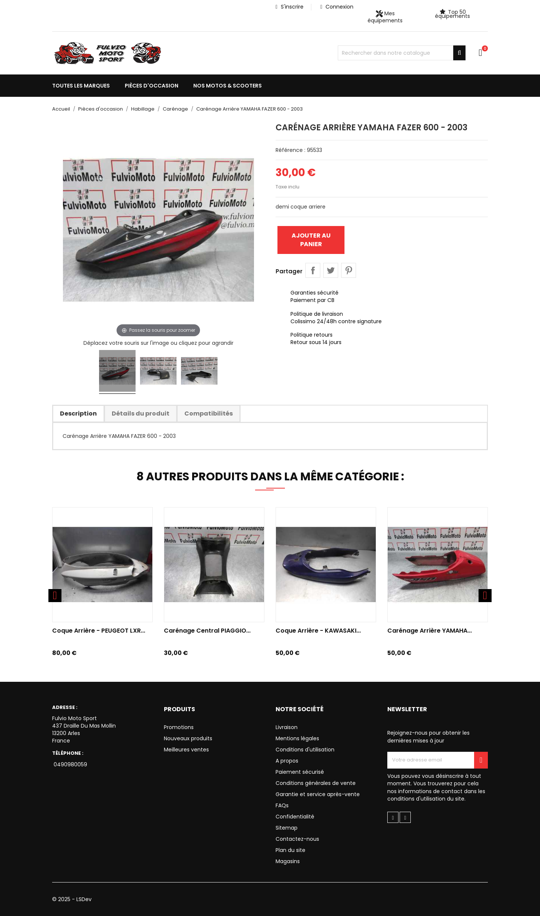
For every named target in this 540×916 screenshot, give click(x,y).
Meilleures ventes (186, 749)
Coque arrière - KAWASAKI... (318, 630)
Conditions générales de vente (316, 783)
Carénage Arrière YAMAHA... (429, 630)
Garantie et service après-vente (318, 794)
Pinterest (348, 270)
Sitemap (287, 827)
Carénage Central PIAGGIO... (207, 630)
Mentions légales (297, 738)
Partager (312, 270)
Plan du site (290, 850)
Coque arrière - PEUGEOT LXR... (98, 630)
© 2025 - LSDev (72, 899)
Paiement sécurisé (300, 772)
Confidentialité (295, 816)
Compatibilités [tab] (208, 413)
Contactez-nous (297, 839)
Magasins (288, 861)
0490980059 (69, 764)
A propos (287, 760)
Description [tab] (78, 413)
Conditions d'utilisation (305, 749)
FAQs (282, 805)
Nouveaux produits (188, 738)
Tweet (330, 270)
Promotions (179, 727)
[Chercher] (402, 52)
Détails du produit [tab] (140, 413)
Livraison (287, 727)
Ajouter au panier (311, 239)
